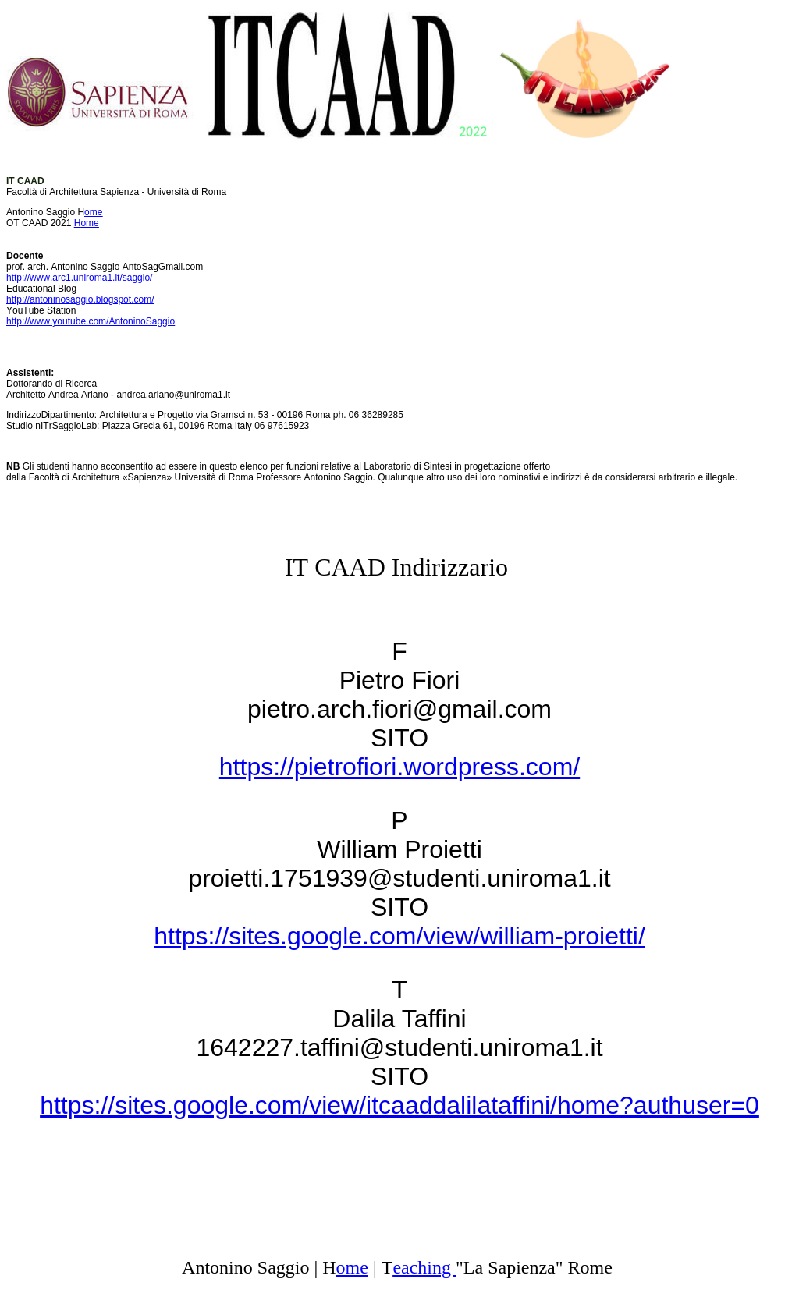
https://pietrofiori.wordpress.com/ (399, 767)
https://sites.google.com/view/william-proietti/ (399, 936)
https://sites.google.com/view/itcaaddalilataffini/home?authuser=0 (399, 1105)
